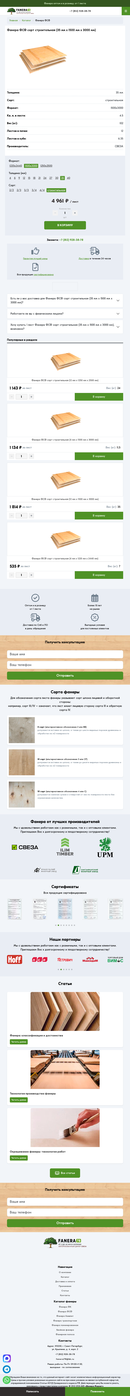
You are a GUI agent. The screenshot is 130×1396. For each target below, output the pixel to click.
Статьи (65, 1290)
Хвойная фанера (65, 1330)
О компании (65, 1272)
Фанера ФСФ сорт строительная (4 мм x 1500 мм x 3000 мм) (65, 439)
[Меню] (126, 11)
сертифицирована (44, 274)
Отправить (65, 675)
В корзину (65, 225)
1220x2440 (15, 165)
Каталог (65, 1277)
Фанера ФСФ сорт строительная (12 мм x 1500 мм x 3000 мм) (65, 499)
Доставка (84, 258)
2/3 (19, 190)
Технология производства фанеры (33, 1093)
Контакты (65, 1295)
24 (44, 178)
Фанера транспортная (65, 1320)
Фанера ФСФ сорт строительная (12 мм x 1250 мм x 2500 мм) (65, 380)
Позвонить (97, 1391)
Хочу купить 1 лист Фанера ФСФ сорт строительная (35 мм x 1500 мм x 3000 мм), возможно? (62, 326)
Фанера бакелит (65, 1316)
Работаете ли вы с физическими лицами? (37, 313)
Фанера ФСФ (65, 1311)
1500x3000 (31, 165)
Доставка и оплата (65, 1281)
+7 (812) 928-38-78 (80, 11)
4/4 (42, 190)
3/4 (34, 190)
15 (29, 178)
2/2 (11, 190)
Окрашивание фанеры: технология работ (38, 1151)
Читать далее (18, 1041)
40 (68, 178)
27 (50, 178)
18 (34, 178)
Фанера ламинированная (65, 1325)
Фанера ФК (65, 1307)
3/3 (26, 190)
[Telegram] (7, 1358)
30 (56, 178)
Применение (65, 1286)
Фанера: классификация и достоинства (36, 1035)
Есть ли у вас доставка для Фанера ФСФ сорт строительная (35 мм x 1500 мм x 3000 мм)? (61, 300)
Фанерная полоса (65, 1334)
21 (39, 178)
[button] (55, 925)
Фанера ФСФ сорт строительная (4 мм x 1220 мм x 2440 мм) (65, 558)
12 (24, 178)
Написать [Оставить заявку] (32, 1391)
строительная (56, 190)
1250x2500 (46, 165)
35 (62, 178)
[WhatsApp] (7, 1380)
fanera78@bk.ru (65, 1359)
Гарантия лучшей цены (35, 258)
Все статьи (65, 1173)
